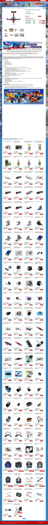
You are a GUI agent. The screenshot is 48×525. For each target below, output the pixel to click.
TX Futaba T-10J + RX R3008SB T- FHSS (38, 459)
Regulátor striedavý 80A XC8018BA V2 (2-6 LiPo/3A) (29, 353)
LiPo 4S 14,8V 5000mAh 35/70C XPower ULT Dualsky (29, 187)
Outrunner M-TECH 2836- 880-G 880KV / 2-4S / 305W (18, 308)
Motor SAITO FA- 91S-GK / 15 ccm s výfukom (39, 217)
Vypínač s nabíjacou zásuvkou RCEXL (17, 504)
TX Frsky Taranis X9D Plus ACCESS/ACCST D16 (29, 459)
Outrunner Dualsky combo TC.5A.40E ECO (39, 247)
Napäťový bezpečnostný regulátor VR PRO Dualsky (39, 232)
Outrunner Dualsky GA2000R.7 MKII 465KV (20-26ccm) (39, 263)
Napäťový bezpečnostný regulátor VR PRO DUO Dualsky (7, 248)
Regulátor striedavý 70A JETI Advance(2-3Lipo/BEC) (8, 353)
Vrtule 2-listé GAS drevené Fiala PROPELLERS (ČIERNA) (39, 474)
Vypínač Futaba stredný (39, 488)
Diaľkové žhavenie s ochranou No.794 (17, 141)
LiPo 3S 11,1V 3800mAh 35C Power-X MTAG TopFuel (39, 172)
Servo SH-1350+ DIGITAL (28, 413)
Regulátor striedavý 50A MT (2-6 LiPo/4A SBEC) (18, 338)
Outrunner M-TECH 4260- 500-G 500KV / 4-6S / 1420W (29, 308)
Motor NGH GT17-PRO (38, 201)
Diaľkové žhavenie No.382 (7, 141)
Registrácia (22, 0)
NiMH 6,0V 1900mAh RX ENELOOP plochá (17, 247)
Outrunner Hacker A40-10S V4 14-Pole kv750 (18, 292)
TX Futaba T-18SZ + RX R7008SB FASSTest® (17, 474)
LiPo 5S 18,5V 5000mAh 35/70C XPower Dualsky (39, 187)
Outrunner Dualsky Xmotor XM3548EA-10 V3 (7, 277)
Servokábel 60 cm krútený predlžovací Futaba (29, 428)
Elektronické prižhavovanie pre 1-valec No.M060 (29, 141)
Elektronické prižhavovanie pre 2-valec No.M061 (39, 141)
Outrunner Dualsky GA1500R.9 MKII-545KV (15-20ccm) (29, 263)
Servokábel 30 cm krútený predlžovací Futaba (39, 413)
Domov (3, 522)
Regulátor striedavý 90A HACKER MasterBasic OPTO (39, 353)
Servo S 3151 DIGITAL (6, 413)
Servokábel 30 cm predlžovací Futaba (6, 428)
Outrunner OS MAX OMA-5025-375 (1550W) (39, 308)
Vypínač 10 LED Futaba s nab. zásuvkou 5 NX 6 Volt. (18, 489)
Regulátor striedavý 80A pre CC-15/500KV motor (18, 353)
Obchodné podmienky (31, 0)
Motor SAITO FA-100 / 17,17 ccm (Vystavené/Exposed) (7, 232)
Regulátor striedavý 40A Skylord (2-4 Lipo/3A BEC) (7, 338)
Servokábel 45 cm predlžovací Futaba (17, 428)
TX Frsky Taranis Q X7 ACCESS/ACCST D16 (17, 459)
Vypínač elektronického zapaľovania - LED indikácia (29, 489)
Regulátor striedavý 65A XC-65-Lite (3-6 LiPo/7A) (39, 338)
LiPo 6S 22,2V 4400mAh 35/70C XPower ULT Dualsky (7, 202)
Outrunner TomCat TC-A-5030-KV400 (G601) (7, 323)
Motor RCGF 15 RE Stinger (29, 216)
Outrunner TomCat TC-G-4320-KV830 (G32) (18, 323)
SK (46, 2)
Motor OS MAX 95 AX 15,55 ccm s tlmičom (18, 217)
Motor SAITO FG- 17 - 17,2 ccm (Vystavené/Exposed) (18, 232)
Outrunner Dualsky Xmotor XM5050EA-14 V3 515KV (18, 277)
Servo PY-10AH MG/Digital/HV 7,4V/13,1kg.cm (39, 398)
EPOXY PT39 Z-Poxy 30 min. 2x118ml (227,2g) (7, 157)
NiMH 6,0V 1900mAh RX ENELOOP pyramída (28, 247)
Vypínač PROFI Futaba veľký (7, 503)
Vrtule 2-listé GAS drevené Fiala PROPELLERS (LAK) (7, 489)
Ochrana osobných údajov (17, 522)
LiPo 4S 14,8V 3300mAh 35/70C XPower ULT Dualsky (7, 187)
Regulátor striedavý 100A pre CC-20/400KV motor (18, 368)
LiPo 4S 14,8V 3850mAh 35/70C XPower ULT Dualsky (18, 187)
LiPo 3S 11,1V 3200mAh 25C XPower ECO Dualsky (29, 172)
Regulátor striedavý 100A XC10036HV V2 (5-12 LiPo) (29, 368)
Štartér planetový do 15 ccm (18, 443)
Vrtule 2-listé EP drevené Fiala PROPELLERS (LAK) (29, 474)
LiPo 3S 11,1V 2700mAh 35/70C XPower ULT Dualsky (18, 172)
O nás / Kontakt (37, 0)
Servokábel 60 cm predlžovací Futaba (38, 428)
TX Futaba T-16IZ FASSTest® (7, 473)
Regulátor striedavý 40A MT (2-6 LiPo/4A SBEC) (39, 323)
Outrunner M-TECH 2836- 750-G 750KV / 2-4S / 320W (7, 308)
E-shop (19, 0)
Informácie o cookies (23, 522)
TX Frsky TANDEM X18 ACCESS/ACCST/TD (6, 459)
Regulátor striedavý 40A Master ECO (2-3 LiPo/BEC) (29, 323)
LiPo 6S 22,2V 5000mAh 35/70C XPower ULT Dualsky (18, 202)
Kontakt (6, 522)
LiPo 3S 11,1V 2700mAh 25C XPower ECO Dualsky (7, 172)
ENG (47, 2)
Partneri (26, 0)
